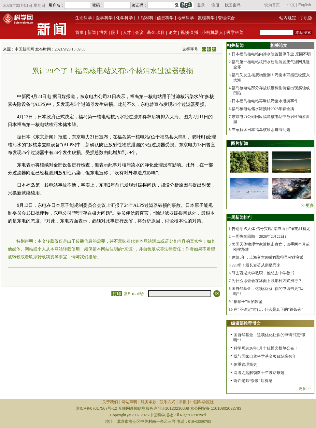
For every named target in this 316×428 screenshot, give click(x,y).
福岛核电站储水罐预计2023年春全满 (263, 109)
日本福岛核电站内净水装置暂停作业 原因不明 (271, 54)
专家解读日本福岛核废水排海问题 (261, 129)
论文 (172, 32)
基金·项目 (156, 32)
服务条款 (148, 402)
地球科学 (185, 17)
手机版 (306, 17)
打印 (116, 293)
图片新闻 (239, 143)
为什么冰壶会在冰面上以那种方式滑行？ (267, 280)
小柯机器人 (212, 32)
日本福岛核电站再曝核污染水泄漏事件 (265, 101)
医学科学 (104, 17)
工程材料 (144, 17)
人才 (127, 32)
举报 (183, 402)
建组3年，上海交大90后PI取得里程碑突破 (268, 257)
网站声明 (129, 402)
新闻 (91, 32)
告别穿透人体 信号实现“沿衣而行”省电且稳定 (271, 228)
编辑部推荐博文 (246, 323)
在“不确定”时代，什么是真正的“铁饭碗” (268, 309)
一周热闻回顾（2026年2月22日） (260, 236)
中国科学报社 (202, 402)
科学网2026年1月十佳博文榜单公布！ (266, 348)
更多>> (304, 388)
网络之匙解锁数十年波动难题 (259, 372)
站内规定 (287, 17)
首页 (79, 32)
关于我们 (110, 402)
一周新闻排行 (239, 217)
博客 (103, 32)
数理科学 (206, 17)
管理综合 (226, 17)
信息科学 (165, 17)
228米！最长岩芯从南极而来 (256, 265)
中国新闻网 (24, 49)
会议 (139, 32)
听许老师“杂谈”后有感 (253, 380)
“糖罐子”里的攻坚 (247, 301)
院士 (115, 32)
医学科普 (234, 32)
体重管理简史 (245, 364)
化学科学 (124, 17)
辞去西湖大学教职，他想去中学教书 (263, 273)
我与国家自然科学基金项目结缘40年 (265, 356)
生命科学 (83, 17)
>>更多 (307, 205)
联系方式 (167, 402)
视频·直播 (189, 32)
